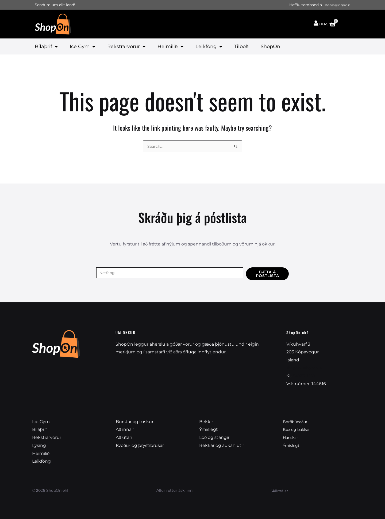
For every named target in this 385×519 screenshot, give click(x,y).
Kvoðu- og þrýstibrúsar (140, 445)
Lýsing (39, 445)
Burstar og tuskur (134, 421)
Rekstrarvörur (126, 46)
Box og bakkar (298, 429)
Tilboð (241, 46)
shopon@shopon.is (307, 367)
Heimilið (170, 46)
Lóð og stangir (214, 437)
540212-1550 (306, 375)
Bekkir (206, 421)
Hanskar (292, 437)
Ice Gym (82, 46)
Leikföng (208, 46)
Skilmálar (279, 490)
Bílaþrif (46, 46)
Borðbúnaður (297, 421)
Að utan (124, 437)
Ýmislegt (208, 429)
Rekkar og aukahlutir (221, 445)
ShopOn (270, 46)
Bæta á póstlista (267, 272)
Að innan (125, 429)
